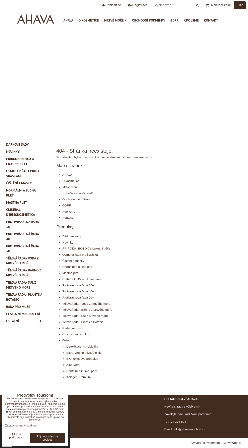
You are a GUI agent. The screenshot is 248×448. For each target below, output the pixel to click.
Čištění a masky (73, 260)
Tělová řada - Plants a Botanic (83, 322)
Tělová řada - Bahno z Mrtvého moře (87, 309)
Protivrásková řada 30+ (78, 285)
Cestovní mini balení (76, 334)
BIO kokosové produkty (82, 358)
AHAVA (68, 20)
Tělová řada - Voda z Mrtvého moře (86, 303)
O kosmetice (88, 20)
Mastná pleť (70, 273)
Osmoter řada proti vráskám (81, 254)
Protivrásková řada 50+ (78, 297)
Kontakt (211, 20)
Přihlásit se (111, 5)
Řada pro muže (72, 328)
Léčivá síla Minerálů (80, 193)
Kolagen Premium (78, 377)
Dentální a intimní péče (82, 371)
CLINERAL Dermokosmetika (81, 279)
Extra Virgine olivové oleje (84, 352)
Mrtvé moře (115, 20)
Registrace (138, 5)
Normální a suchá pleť (77, 266)
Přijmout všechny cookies (48, 438)
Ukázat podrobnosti (16, 436)
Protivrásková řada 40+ (78, 291)
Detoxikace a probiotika (82, 346)
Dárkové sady (71, 236)
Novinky (67, 242)
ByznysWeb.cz (231, 442)
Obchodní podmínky (148, 20)
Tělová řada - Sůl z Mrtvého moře (85, 315)
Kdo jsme (191, 20)
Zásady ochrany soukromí (21, 425)
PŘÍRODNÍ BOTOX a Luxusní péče (86, 248)
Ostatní (67, 340)
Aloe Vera (73, 364)
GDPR (174, 20)
